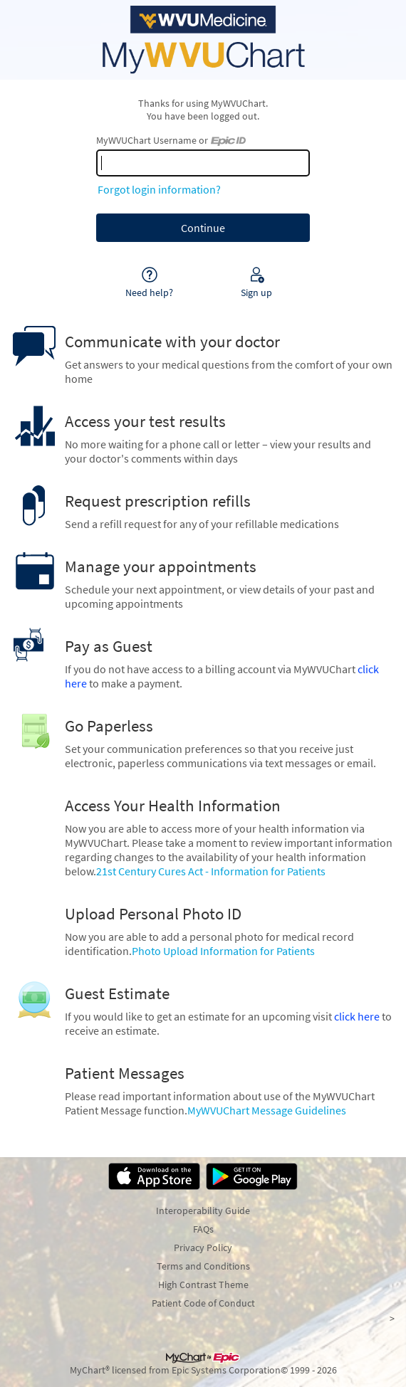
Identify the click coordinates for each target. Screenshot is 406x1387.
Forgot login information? (159, 189)
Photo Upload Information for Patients (223, 951)
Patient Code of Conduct (203, 1303)
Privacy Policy (203, 1247)
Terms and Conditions (203, 1266)
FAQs (203, 1229)
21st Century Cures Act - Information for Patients (211, 871)
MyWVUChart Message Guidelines (266, 1110)
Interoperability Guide (203, 1210)
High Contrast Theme (203, 1284)
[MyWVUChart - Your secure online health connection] (203, 40)
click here (357, 1016)
